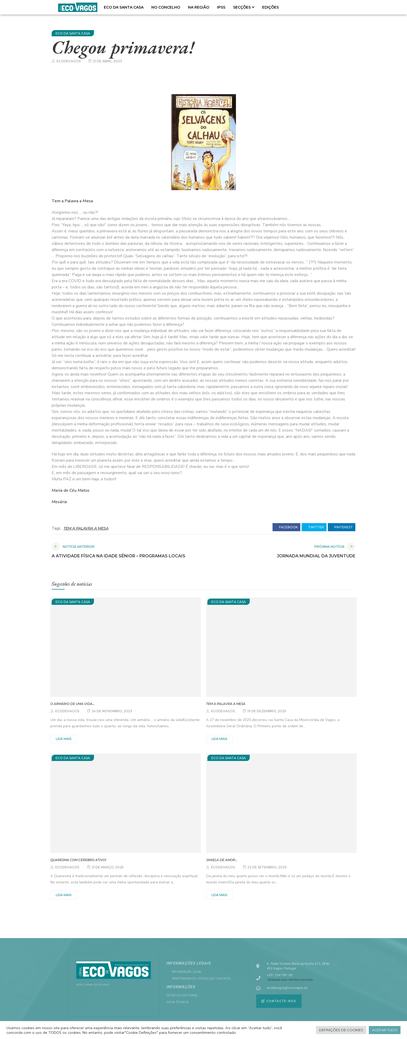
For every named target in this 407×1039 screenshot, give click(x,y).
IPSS (221, 7)
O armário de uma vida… (72, 704)
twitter (314, 527)
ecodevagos (68, 61)
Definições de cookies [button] (341, 1030)
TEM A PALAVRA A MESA (86, 528)
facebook (286, 527)
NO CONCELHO (165, 7)
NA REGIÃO (198, 7)
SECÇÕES (243, 7)
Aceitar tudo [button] (384, 1030)
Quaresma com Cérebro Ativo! (78, 860)
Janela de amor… (221, 860)
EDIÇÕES (270, 7)
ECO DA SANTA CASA (124, 7)
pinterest (341, 527)
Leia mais (63, 739)
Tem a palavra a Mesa (225, 704)
